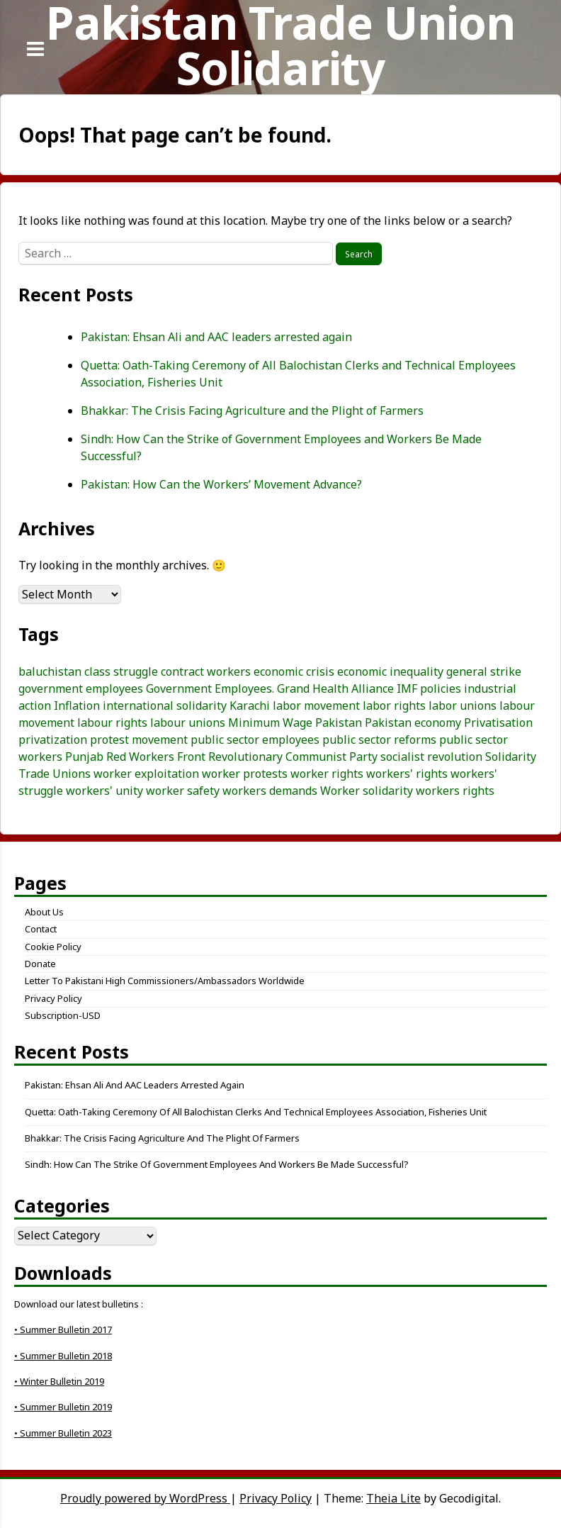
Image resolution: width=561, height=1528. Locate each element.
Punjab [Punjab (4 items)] (84, 756)
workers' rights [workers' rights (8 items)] (407, 773)
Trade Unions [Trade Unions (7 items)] (54, 773)
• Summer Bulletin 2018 (63, 1355)
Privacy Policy (53, 998)
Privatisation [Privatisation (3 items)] (498, 722)
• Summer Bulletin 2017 (63, 1329)
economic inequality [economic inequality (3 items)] (390, 671)
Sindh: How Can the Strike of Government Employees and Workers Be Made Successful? (217, 1164)
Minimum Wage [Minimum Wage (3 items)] (270, 722)
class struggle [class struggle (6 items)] (121, 671)
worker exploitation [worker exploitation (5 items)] (146, 773)
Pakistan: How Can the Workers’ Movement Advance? (221, 484)
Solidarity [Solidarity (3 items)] (510, 756)
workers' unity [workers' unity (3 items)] (104, 790)
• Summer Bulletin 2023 (63, 1433)
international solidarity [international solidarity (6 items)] (165, 705)
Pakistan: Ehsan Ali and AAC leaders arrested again (216, 337)
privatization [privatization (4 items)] (52, 739)
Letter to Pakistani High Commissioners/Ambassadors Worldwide (165, 980)
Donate (40, 963)
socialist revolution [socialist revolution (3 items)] (431, 756)
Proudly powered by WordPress (145, 1498)
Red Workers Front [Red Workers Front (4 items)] (155, 756)
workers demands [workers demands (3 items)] (269, 790)
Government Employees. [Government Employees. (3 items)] (210, 688)
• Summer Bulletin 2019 (63, 1406)
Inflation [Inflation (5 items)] (77, 705)
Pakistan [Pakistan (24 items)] (338, 722)
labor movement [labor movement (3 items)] (316, 705)
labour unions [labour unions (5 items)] (187, 722)
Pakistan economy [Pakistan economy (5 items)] (413, 722)
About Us (44, 911)
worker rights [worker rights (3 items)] (326, 773)
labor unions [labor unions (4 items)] (463, 705)
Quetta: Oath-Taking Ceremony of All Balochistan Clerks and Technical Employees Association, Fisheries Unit (256, 1111)
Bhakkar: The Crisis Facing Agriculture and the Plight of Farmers (252, 410)
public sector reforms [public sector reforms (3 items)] (379, 739)
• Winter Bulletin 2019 (59, 1381)
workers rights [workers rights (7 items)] (455, 790)
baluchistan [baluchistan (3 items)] (49, 671)
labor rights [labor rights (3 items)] (394, 705)
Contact (41, 928)
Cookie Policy (53, 946)
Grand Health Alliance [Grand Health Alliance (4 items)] (335, 688)
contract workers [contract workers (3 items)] (206, 671)
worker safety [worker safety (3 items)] (183, 790)
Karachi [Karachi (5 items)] (250, 705)
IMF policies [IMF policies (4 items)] (429, 688)
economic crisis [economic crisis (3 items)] (294, 671)
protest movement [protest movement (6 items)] (139, 739)
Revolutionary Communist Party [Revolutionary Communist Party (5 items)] (293, 756)
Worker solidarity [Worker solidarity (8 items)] (366, 790)
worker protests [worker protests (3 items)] (245, 773)
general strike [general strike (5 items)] (483, 671)
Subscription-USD (63, 1015)
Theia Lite (393, 1498)
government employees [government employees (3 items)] (80, 688)
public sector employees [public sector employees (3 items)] (255, 739)
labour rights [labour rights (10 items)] (112, 722)
